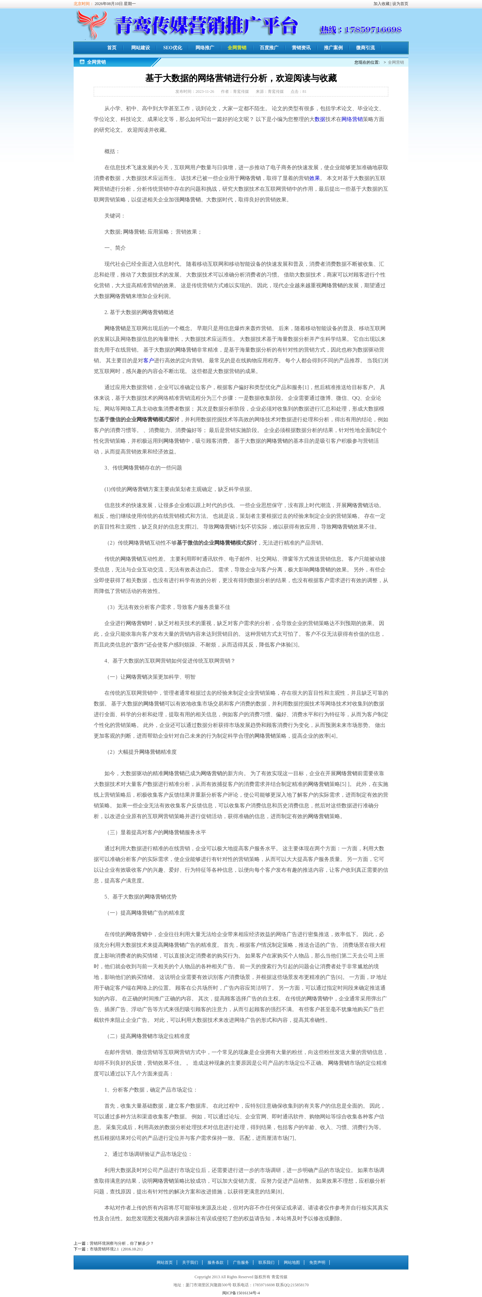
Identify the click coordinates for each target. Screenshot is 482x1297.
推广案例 (333, 47)
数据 (320, 119)
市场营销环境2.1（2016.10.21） (117, 1249)
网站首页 (165, 1262)
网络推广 (204, 47)
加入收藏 (382, 3)
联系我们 (266, 1262)
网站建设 (140, 47)
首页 (111, 47)
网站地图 (292, 1262)
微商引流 (365, 47)
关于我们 (190, 1262)
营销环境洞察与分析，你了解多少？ (122, 1243)
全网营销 (237, 47)
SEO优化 (172, 47)
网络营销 (250, 178)
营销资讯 (301, 47)
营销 (357, 119)
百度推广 (269, 47)
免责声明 (317, 1262)
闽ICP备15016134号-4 (241, 1293)
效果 (314, 178)
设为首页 (400, 3)
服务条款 (216, 1262)
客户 (148, 360)
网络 (346, 119)
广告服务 (241, 1262)
